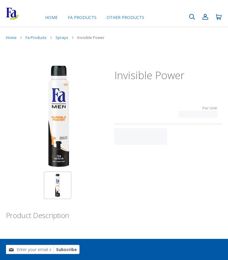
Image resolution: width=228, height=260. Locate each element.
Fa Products (36, 37)
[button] (57, 185)
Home (51, 17)
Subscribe (66, 249)
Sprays (62, 37)
